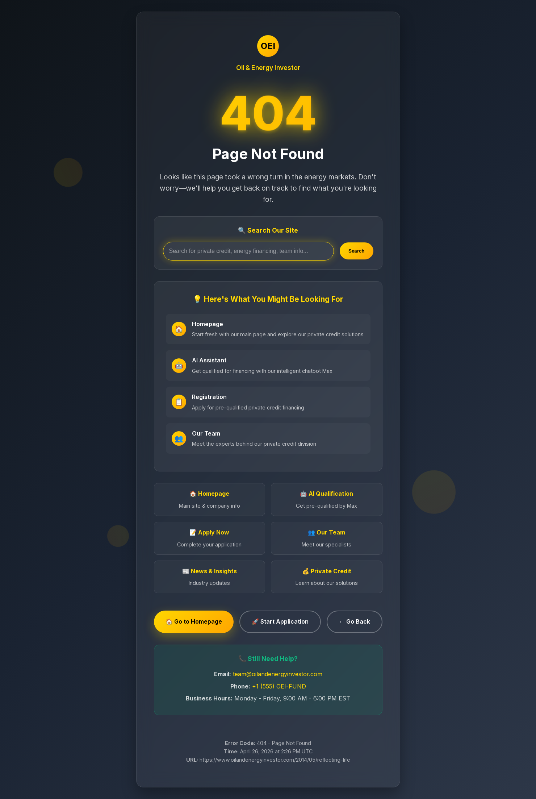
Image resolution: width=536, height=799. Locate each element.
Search (356, 251)
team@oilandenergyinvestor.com (277, 674)
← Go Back (354, 621)
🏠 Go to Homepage (194, 621)
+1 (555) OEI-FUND (279, 686)
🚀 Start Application (280, 621)
